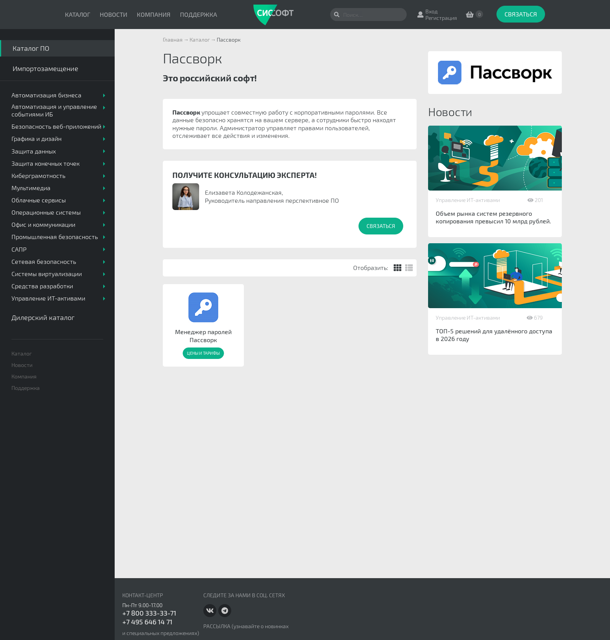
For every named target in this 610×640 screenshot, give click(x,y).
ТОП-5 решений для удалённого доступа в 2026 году (494, 334)
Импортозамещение (45, 68)
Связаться (521, 14)
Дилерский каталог (43, 317)
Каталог (77, 14)
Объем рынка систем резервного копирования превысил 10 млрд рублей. (493, 217)
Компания (153, 14)
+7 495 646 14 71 (147, 621)
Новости (113, 14)
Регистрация (441, 18)
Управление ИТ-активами (468, 200)
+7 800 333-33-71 (149, 613)
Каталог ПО (31, 48)
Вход (431, 11)
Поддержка (198, 14)
